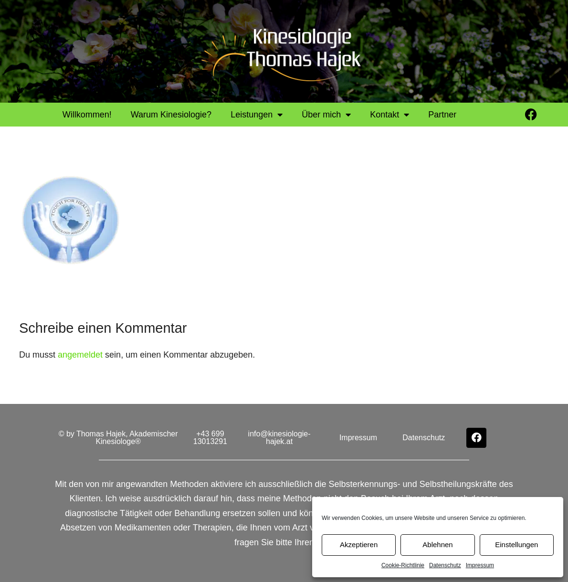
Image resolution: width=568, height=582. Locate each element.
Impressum (480, 565)
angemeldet (80, 355)
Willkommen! (87, 114)
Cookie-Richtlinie (402, 565)
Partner (442, 114)
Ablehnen (437, 544)
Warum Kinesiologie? (171, 114)
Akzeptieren (359, 544)
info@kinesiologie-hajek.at (279, 437)
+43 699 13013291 (210, 437)
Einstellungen (516, 544)
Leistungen (257, 115)
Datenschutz (445, 565)
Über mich (326, 115)
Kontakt (389, 115)
